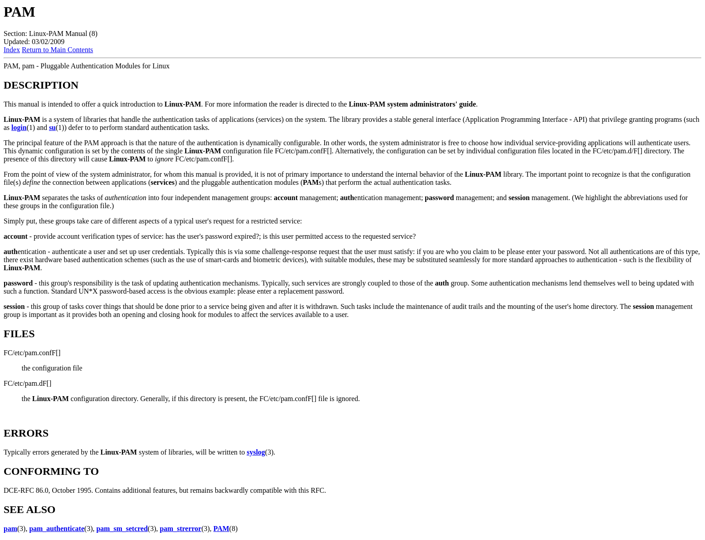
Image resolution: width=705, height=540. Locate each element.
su (52, 127)
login (19, 127)
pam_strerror (180, 528)
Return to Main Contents (57, 50)
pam (10, 528)
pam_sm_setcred (121, 528)
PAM (221, 528)
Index (12, 50)
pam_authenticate (57, 528)
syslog (256, 452)
